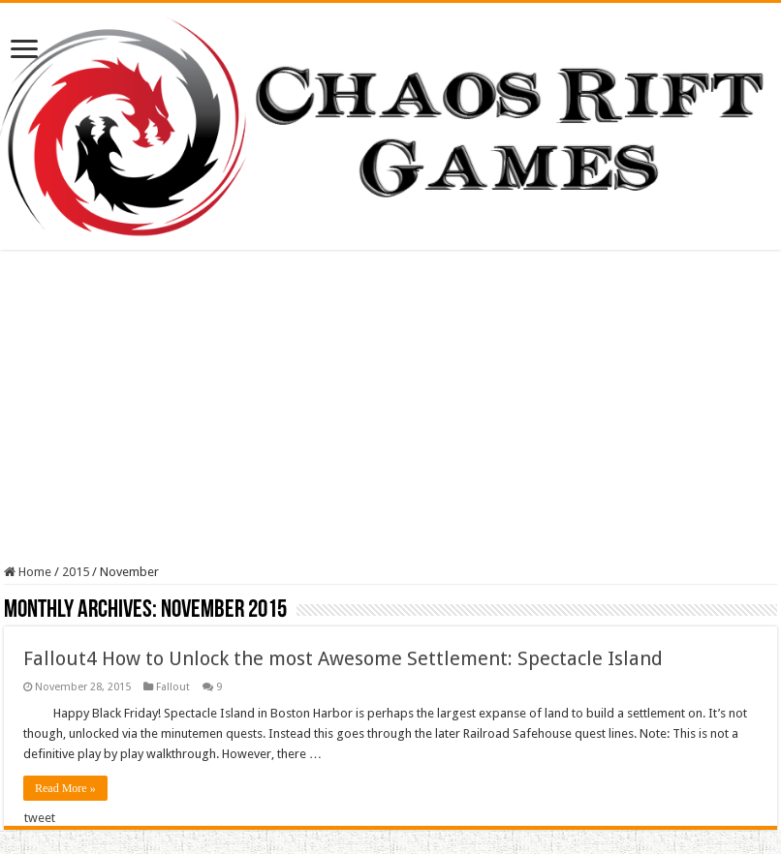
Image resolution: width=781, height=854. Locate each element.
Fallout (173, 687)
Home (27, 571)
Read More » (65, 788)
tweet (39, 817)
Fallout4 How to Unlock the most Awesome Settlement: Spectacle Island (343, 658)
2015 (75, 571)
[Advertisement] (390, 409)
